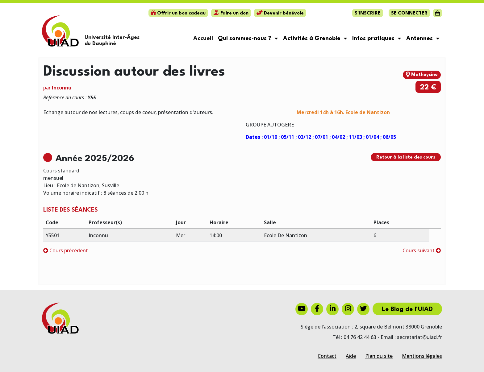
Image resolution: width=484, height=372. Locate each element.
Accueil (203, 38)
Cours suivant (422, 250)
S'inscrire (368, 13)
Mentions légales (422, 356)
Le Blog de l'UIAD (407, 309)
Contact (327, 356)
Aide (351, 356)
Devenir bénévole (280, 13)
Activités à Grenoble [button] (312, 38)
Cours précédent (65, 250)
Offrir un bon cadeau (178, 13)
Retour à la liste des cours (405, 157)
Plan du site (379, 356)
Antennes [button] (420, 38)
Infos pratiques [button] (374, 38)
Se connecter (409, 13)
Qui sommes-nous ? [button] (245, 38)
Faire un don (231, 13)
